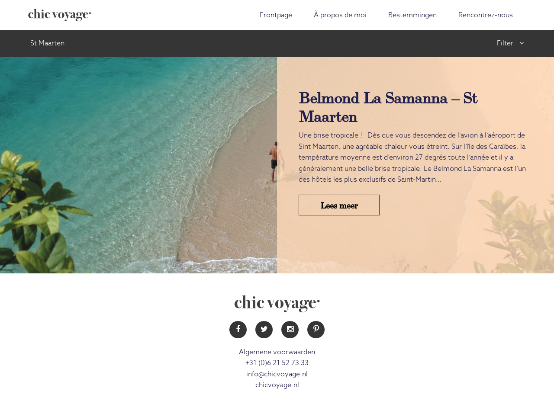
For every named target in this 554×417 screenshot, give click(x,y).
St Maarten (47, 43)
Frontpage (276, 15)
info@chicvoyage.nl (277, 374)
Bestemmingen (412, 15)
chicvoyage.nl (277, 385)
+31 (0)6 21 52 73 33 (277, 363)
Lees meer (339, 205)
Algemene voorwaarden (277, 352)
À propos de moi (340, 15)
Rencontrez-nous (485, 15)
